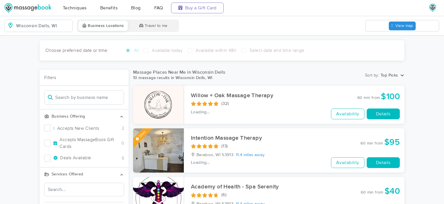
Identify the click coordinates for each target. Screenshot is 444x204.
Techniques (75, 8)
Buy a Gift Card (197, 7)
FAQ (158, 8)
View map (402, 26)
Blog (136, 8)
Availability (347, 114)
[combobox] (43, 25)
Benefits (109, 8)
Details (383, 114)
